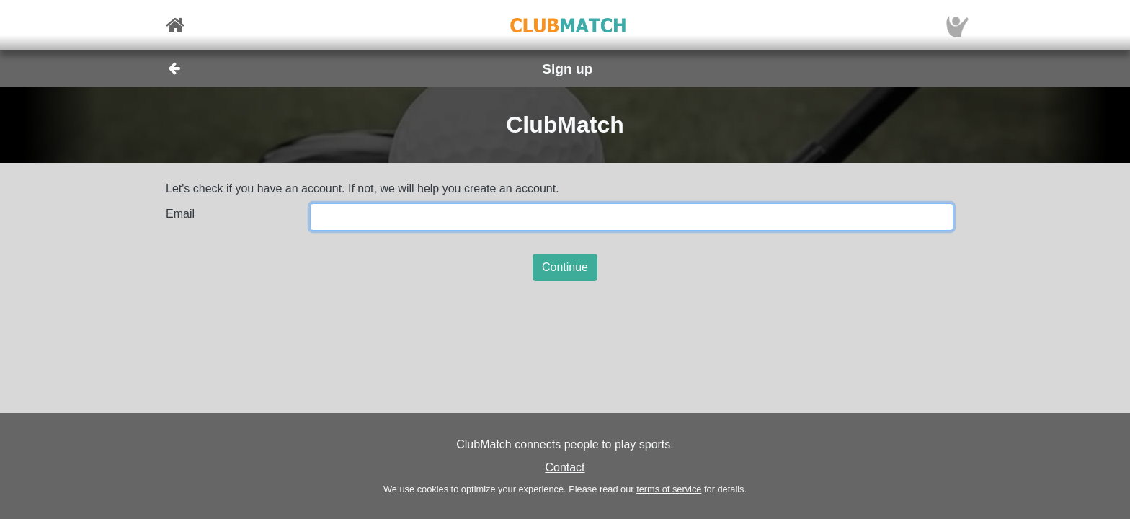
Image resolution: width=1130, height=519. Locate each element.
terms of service (668, 489)
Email (180, 214)
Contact (564, 467)
